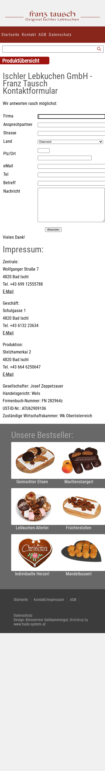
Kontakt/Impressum (49, 599)
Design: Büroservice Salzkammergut (41, 620)
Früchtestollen (78, 527)
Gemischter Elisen (32, 481)
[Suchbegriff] (53, 49)
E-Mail (8, 291)
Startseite (10, 34)
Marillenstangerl (78, 481)
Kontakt (29, 34)
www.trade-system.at (30, 624)
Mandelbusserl (79, 573)
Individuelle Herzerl (32, 573)
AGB (42, 34)
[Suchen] (99, 49)
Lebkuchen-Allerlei (32, 527)
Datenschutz (60, 34)
